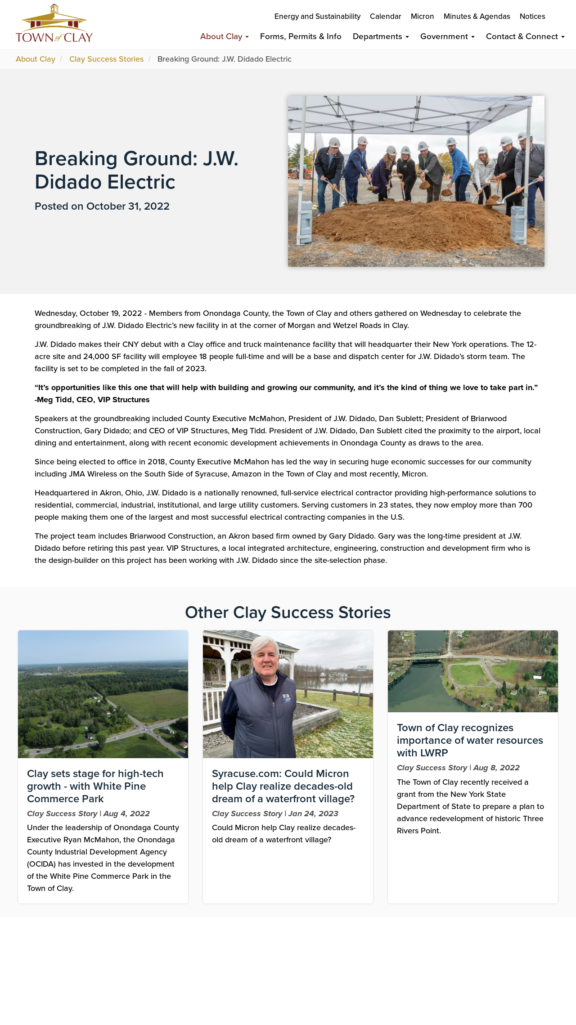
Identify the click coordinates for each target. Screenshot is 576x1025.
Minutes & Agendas (477, 16)
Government (447, 36)
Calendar (385, 16)
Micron (422, 16)
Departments (381, 36)
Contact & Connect (525, 36)
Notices (532, 16)
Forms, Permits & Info (301, 36)
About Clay (224, 36)
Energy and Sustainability (317, 16)
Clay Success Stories (106, 59)
